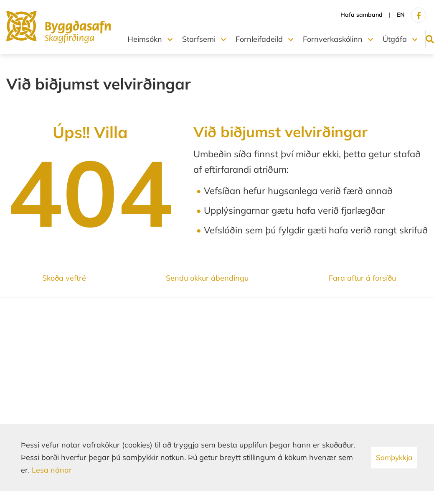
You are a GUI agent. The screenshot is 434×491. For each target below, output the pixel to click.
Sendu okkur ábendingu (207, 278)
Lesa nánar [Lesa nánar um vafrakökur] (52, 470)
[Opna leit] (426, 39)
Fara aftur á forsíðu (362, 278)
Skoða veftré (64, 278)
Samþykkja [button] (394, 457)
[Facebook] (418, 15)
